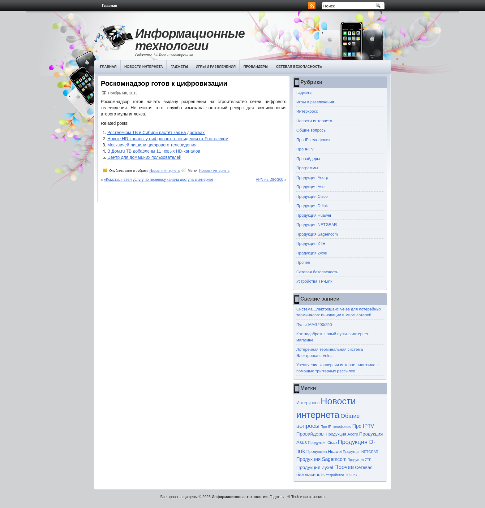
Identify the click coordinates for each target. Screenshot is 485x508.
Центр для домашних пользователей (144, 157)
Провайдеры (255, 66)
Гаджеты (179, 66)
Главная (109, 5)
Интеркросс (307, 111)
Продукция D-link (312, 205)
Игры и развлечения (216, 66)
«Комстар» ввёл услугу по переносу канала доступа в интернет (158, 179)
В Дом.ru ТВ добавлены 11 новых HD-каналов (153, 151)
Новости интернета (143, 66)
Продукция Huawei (313, 215)
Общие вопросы (311, 130)
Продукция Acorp (312, 177)
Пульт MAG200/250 (314, 324)
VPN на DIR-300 (269, 179)
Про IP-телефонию (314, 139)
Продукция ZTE (310, 243)
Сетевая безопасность (299, 66)
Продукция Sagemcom (317, 234)
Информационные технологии (190, 40)
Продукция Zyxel (311, 253)
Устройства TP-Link (314, 281)
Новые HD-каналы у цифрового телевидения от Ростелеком (167, 138)
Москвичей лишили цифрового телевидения (151, 144)
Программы (307, 168)
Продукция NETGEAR (316, 224)
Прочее (303, 262)
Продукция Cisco (312, 196)
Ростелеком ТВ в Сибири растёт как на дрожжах (156, 132)
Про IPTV (305, 149)
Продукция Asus (311, 187)
